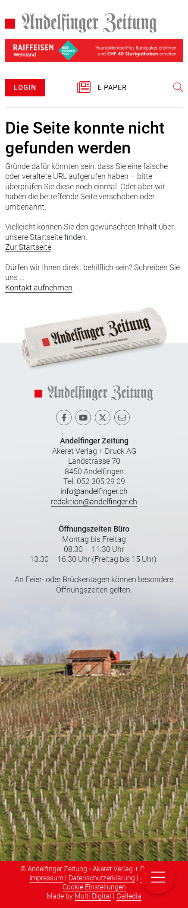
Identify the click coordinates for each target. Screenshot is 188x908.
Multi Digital (93, 896)
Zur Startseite (28, 247)
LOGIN (25, 87)
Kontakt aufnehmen (38, 287)
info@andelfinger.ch (94, 491)
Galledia (128, 896)
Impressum (46, 878)
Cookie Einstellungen (94, 887)
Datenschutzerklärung (102, 878)
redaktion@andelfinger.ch (94, 501)
